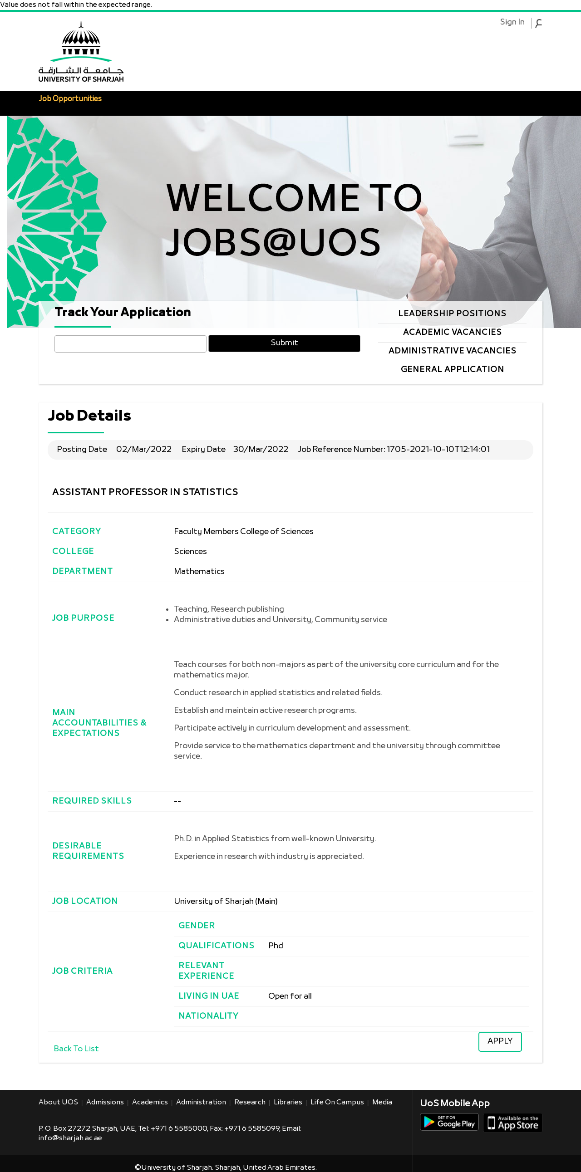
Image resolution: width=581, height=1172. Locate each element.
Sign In (512, 23)
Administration (201, 1102)
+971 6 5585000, (180, 1128)
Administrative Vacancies (453, 351)
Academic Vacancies (452, 333)
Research (250, 1102)
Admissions (105, 1102)
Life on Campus (337, 1102)
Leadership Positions (452, 314)
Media (382, 1102)
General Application (452, 370)
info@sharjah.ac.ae (70, 1138)
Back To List (76, 1049)
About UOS (58, 1102)
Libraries (288, 1102)
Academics (150, 1102)
